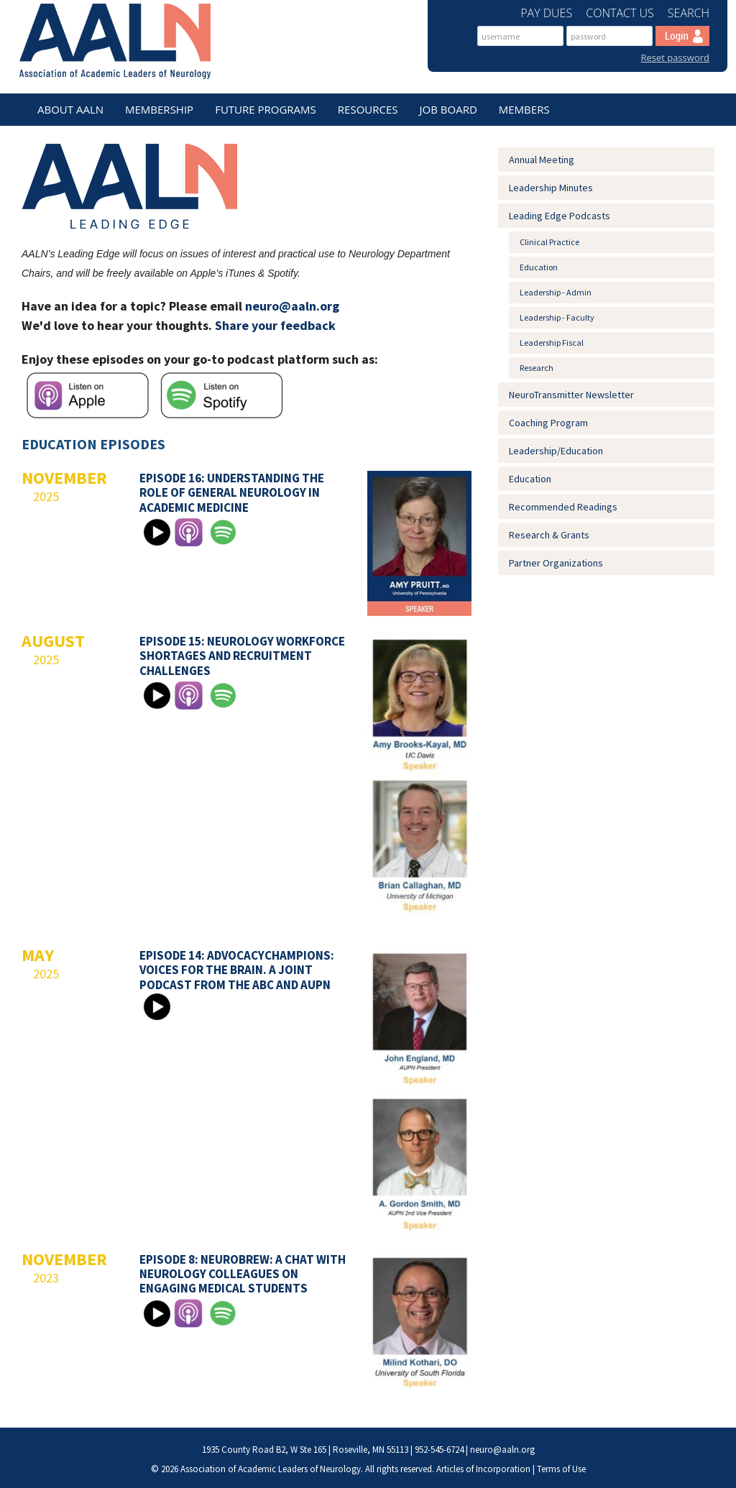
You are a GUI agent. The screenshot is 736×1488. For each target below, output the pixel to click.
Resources (368, 109)
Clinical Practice (549, 241)
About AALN (70, 109)
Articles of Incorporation (483, 1469)
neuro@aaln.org (292, 306)
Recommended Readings (563, 506)
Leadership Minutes (551, 187)
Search (688, 13)
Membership (159, 109)
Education (539, 267)
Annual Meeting (541, 159)
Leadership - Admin (556, 292)
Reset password (674, 57)
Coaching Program (548, 422)
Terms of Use (561, 1469)
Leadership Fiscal (552, 342)
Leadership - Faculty (557, 317)
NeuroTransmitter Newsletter (571, 394)
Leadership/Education (556, 450)
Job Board (448, 109)
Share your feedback (275, 325)
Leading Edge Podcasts (559, 215)
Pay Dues (547, 13)
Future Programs (265, 109)
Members (524, 109)
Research (536, 367)
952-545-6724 (439, 1449)
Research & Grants (549, 534)
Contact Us (621, 13)
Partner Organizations (556, 562)
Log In (682, 36)
